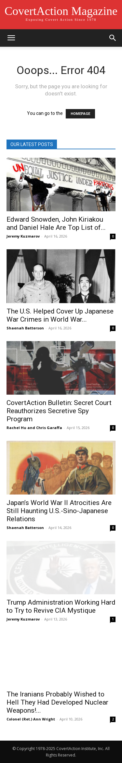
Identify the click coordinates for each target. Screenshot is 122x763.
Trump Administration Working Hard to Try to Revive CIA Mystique (61, 606)
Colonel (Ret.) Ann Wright (31, 719)
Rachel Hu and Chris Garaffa (34, 427)
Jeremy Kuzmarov (23, 236)
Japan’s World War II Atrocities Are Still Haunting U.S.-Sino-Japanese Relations (59, 511)
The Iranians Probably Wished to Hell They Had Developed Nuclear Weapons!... (57, 702)
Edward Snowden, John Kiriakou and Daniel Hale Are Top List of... (56, 223)
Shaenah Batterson (25, 328)
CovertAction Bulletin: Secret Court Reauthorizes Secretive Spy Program (59, 411)
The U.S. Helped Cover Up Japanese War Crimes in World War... (60, 315)
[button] (11, 38)
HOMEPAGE (80, 114)
